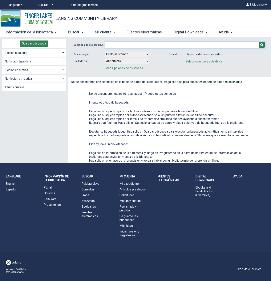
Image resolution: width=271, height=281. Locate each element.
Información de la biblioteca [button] (31, 32)
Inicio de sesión (259, 4)
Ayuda (237, 176)
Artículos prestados (132, 189)
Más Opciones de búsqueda (124, 68)
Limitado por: (81, 61)
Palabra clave (90, 183)
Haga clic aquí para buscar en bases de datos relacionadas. (203, 82)
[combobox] (127, 54)
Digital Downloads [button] (190, 32)
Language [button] (13, 176)
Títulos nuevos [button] (14, 87)
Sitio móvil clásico (249, 269)
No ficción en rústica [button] (18, 78)
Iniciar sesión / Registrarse (129, 233)
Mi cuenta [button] (105, 32)
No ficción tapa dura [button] (18, 61)
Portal (48, 187)
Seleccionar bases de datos (204, 61)
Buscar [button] (75, 32)
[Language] (14, 5)
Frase (85, 195)
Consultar (88, 189)
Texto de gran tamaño (83, 5)
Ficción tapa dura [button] (16, 53)
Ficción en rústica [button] (16, 70)
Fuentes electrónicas (144, 32)
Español (11, 189)
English (10, 183)
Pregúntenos (52, 204)
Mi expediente (129, 183)
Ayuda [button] (225, 32)
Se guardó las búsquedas (128, 218)
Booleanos (89, 206)
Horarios (49, 193)
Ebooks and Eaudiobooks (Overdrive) (204, 191)
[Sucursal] (45, 5)
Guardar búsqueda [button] (34, 43)
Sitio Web (50, 199)
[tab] (34, 52)
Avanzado (88, 201)
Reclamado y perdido (128, 208)
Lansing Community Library (86, 18)
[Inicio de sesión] (247, 4)
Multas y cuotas (130, 201)
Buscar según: (82, 54)
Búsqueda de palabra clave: (89, 44)
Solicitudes (127, 195)
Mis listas (126, 226)
